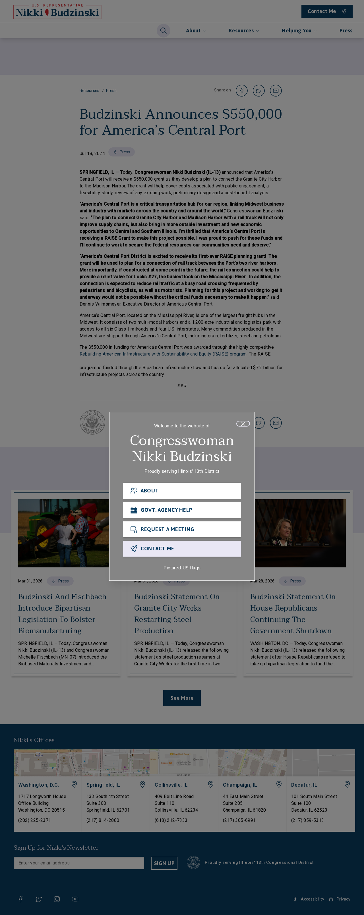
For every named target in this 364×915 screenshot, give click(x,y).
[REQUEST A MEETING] (182, 531)
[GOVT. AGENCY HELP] (182, 512)
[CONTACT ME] (182, 550)
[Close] (243, 425)
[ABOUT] (182, 492)
